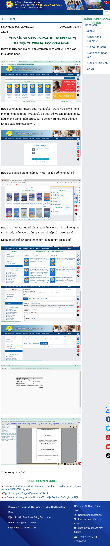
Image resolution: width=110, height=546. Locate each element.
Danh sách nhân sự (97, 55)
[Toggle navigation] (106, 12)
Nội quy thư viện (97, 62)
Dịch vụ (89, 68)
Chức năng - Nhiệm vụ (95, 38)
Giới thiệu (90, 30)
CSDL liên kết (11, 19)
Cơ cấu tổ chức (96, 46)
